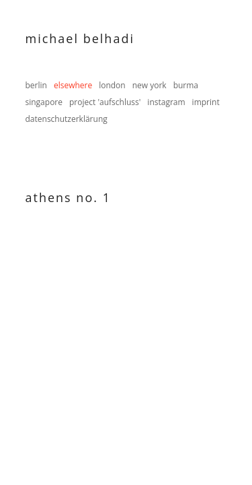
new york (149, 85)
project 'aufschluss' (104, 102)
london (112, 85)
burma (185, 85)
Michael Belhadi (80, 38)
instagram (166, 102)
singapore (44, 102)
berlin (36, 85)
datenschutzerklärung (67, 119)
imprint (206, 102)
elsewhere (73, 85)
